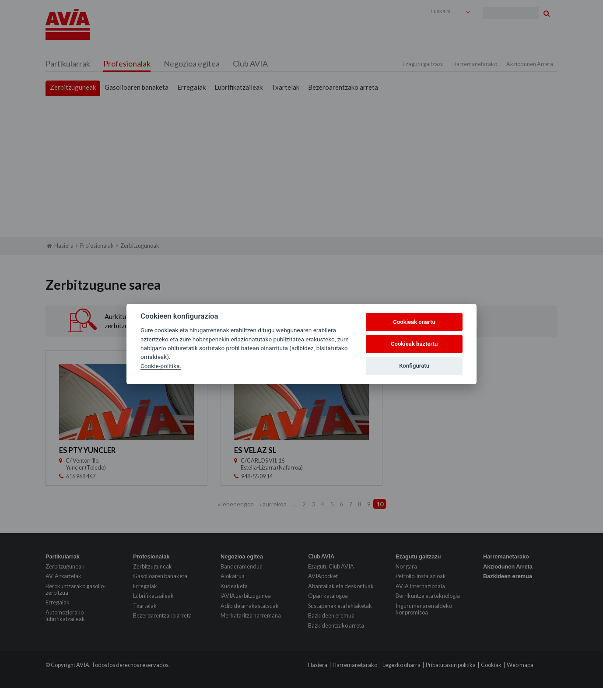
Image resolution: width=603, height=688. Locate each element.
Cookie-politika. (160, 365)
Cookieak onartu (414, 322)
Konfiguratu (414, 365)
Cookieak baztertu (414, 343)
